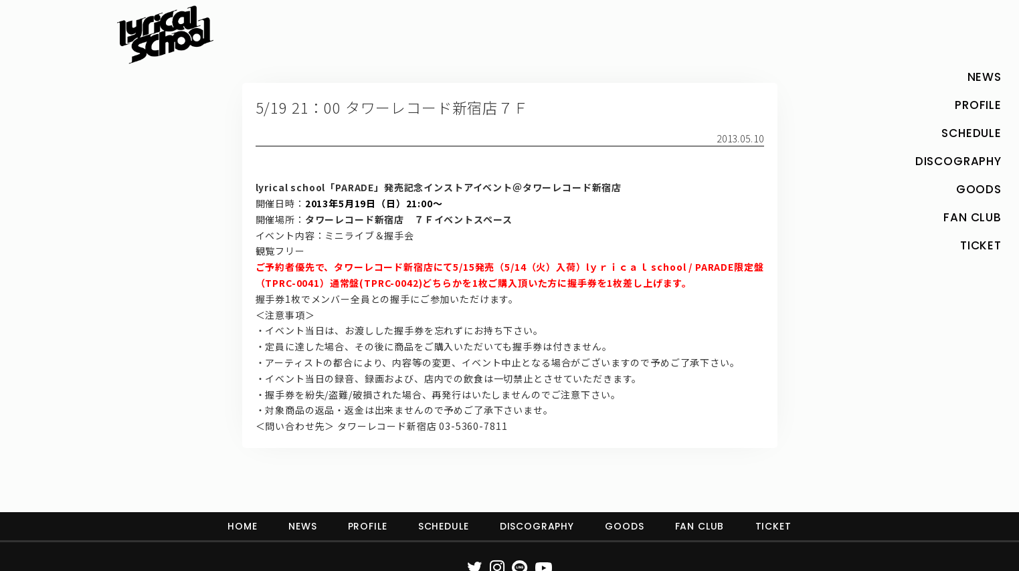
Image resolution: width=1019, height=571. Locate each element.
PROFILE (367, 526)
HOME (242, 526)
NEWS (302, 526)
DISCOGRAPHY (537, 526)
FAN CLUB (700, 526)
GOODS (624, 526)
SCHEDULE (443, 526)
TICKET (773, 526)
